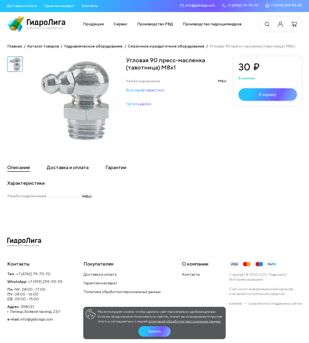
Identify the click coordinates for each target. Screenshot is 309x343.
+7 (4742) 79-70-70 (33, 274)
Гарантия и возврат (59, 6)
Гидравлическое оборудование (93, 46)
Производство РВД (155, 24)
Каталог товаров (43, 46)
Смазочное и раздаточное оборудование (166, 46)
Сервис (120, 24)
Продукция (93, 24)
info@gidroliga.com (36, 319)
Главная (14, 46)
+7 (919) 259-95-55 (45, 281)
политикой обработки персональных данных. (184, 321)
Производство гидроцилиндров (212, 24)
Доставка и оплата (22, 6)
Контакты (90, 6)
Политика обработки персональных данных (122, 291)
